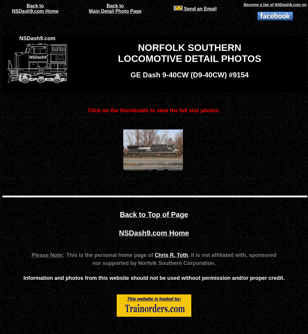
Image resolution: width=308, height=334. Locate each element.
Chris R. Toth (171, 255)
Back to (35, 5)
